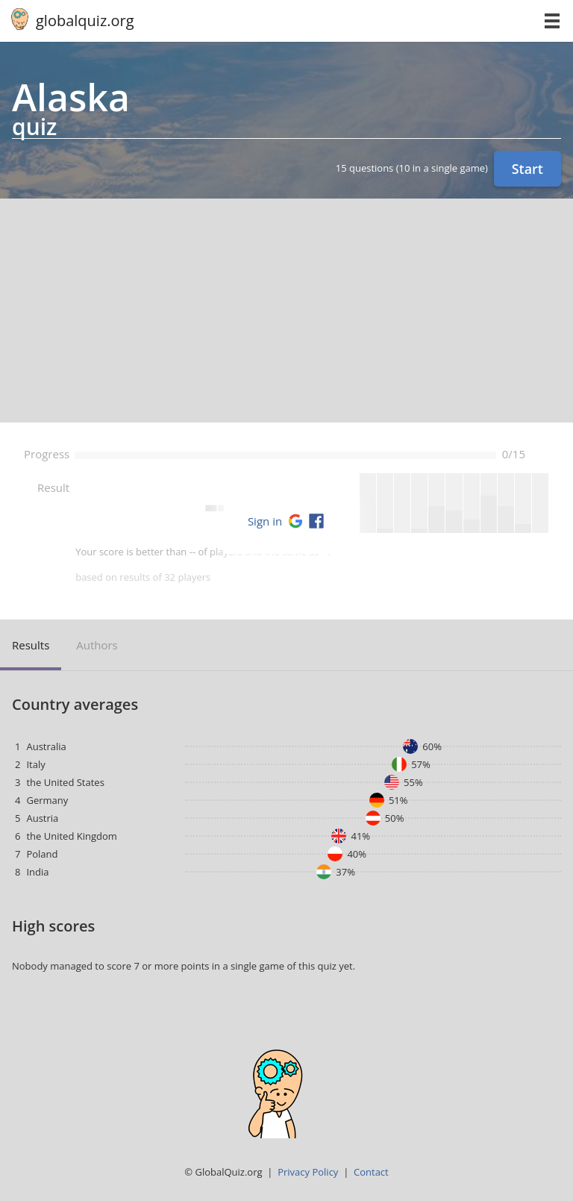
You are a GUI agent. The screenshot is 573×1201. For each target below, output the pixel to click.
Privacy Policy (308, 1172)
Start (527, 169)
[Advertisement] (286, 310)
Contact (371, 1172)
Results (30, 644)
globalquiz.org (85, 20)
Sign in (265, 521)
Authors (97, 644)
